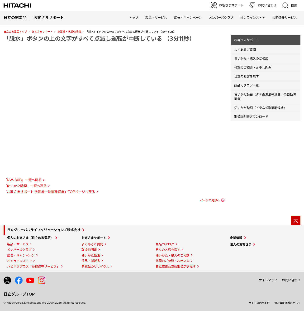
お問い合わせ (291, 280)
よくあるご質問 (245, 50)
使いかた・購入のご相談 (251, 58)
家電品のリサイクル (95, 266)
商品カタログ (165, 244)
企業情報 (236, 238)
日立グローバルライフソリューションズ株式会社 (43, 230)
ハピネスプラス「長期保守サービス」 (33, 266)
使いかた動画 (90, 255)
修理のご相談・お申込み (173, 261)
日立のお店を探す (246, 76)
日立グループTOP (19, 294)
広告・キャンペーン (21, 255)
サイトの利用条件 (259, 303)
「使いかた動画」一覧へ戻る (25, 186)
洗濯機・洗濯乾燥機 (69, 31)
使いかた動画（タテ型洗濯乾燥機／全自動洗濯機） (265, 96)
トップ (133, 17)
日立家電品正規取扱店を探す (176, 266)
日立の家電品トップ (15, 31)
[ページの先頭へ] (295, 220)
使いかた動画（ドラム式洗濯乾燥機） (260, 108)
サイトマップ (268, 280)
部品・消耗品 (90, 261)
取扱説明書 (89, 250)
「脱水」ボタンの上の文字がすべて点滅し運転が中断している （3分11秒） (99, 38)
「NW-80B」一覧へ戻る (23, 180)
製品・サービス (18, 244)
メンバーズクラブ (221, 17)
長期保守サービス (284, 17)
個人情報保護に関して (287, 303)
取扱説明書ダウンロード (251, 116)
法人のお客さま (241, 244)
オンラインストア (252, 17)
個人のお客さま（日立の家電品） (30, 238)
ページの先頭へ (210, 200)
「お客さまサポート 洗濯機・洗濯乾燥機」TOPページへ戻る (49, 192)
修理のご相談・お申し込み (252, 67)
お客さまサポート (42, 31)
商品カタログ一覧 (246, 85)
